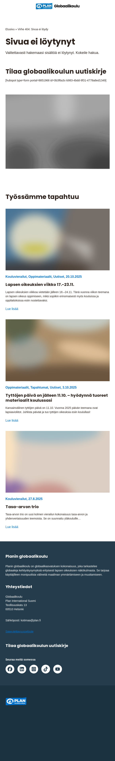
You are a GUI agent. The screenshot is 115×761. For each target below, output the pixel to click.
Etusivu (10, 29)
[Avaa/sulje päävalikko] (105, 6)
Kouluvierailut (16, 276)
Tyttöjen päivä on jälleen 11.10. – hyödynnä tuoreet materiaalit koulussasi (57, 398)
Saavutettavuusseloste (20, 631)
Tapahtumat (39, 387)
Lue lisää (12, 309)
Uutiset (58, 276)
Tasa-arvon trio (22, 506)
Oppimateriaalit (39, 276)
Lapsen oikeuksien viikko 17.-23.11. (40, 284)
